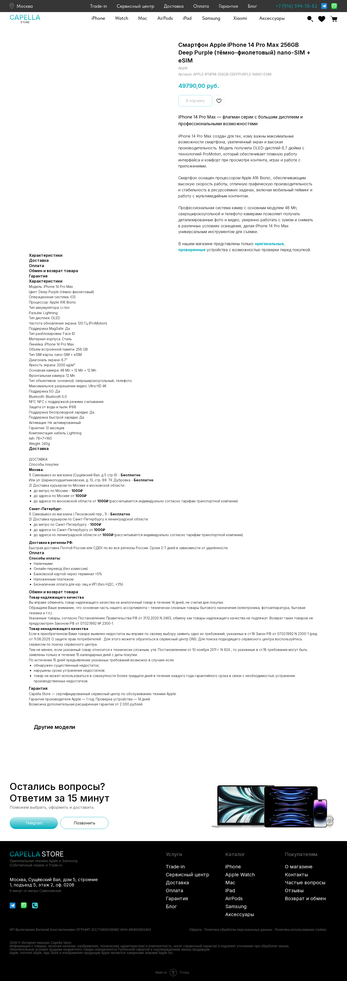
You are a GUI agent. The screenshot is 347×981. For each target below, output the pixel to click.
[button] (98, 18)
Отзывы (294, 890)
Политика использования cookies (301, 930)
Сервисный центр (135, 6)
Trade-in (98, 6)
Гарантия (228, 6)
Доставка (174, 6)
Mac (230, 882)
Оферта (195, 930)
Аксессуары (239, 914)
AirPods (234, 898)
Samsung (236, 906)
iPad (230, 890)
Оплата (201, 6)
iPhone (233, 867)
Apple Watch (240, 874)
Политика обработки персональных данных (238, 930)
